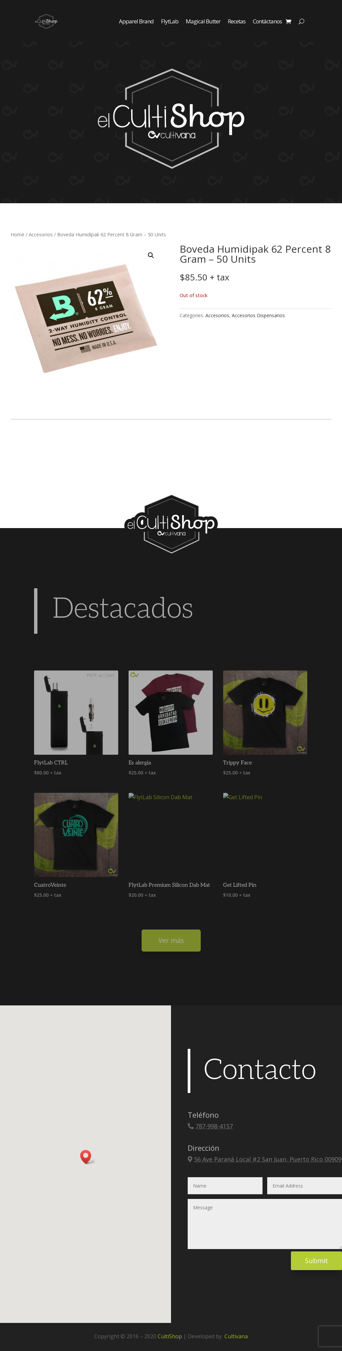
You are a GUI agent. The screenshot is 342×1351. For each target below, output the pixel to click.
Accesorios (41, 234)
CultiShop (170, 1336)
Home (17, 234)
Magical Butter (203, 21)
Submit (316, 1260)
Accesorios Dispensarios (258, 315)
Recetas (236, 21)
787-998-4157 (214, 1126)
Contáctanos (267, 21)
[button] (151, 255)
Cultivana (236, 1336)
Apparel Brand (136, 21)
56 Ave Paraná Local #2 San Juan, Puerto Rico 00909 (267, 1159)
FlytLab (169, 21)
